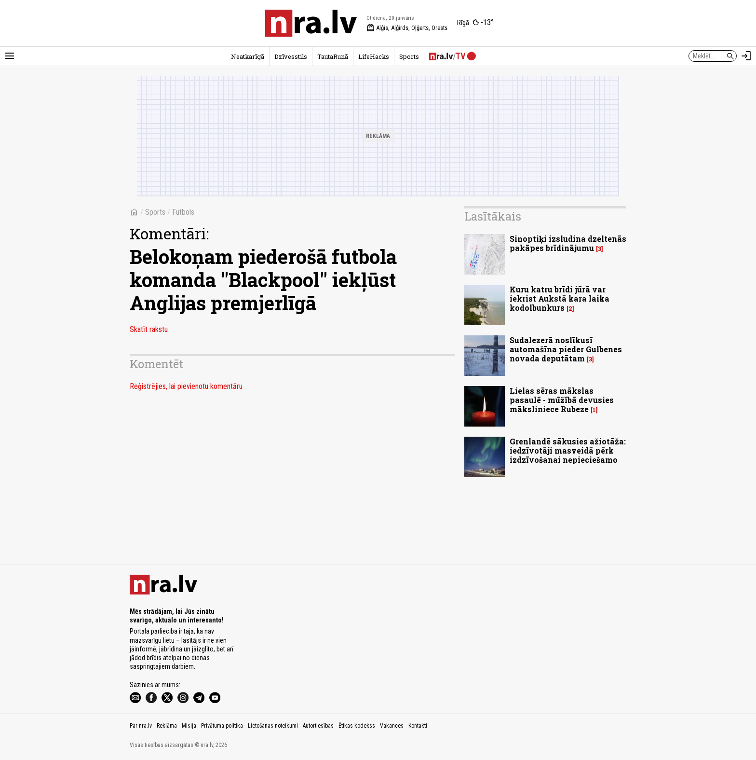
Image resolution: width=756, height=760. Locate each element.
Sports (409, 56)
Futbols (183, 212)
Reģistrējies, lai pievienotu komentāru (186, 386)
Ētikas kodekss (356, 725)
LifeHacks (373, 56)
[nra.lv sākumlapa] (311, 23)
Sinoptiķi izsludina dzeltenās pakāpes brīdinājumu (568, 243)
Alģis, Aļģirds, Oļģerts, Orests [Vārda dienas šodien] (406, 28)
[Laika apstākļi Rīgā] (475, 23)
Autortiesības (318, 725)
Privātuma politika (222, 725)
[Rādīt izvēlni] (9, 56)
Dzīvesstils (290, 56)
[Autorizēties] (746, 56)
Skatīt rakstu (149, 329)
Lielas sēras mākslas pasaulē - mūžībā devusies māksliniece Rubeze (562, 400)
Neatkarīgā (247, 56)
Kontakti (417, 725)
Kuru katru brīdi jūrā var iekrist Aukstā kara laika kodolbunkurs (559, 298)
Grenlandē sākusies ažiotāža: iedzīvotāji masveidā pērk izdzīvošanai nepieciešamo (568, 450)
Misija (189, 725)
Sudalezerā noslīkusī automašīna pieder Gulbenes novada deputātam (566, 349)
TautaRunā (332, 56)
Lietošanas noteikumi (273, 725)
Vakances (392, 725)
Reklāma (167, 725)
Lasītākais (492, 216)
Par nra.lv (141, 725)
